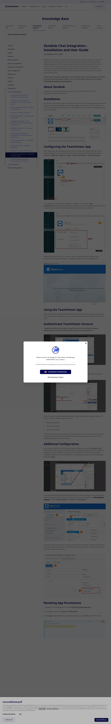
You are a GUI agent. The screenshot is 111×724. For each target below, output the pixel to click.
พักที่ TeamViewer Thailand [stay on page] (55, 377)
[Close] (86, 343)
